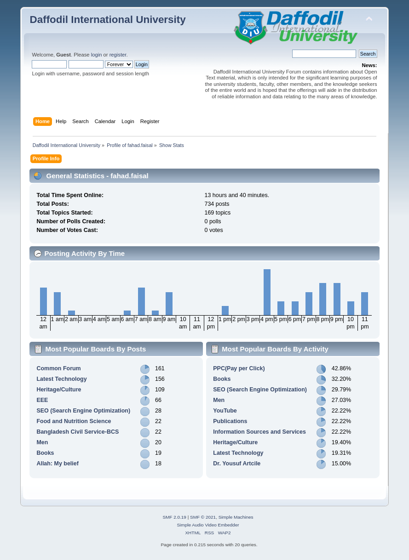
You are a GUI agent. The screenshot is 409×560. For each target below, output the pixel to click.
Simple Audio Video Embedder (208, 524)
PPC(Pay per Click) (239, 368)
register (118, 54)
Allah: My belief (57, 463)
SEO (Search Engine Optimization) (83, 410)
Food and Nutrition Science (73, 421)
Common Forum (58, 368)
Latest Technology (61, 379)
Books (45, 453)
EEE (42, 400)
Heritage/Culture (58, 389)
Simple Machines (236, 517)
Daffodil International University (107, 19)
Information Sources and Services (259, 432)
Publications (230, 421)
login (96, 54)
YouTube (224, 410)
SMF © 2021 (203, 517)
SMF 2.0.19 (174, 517)
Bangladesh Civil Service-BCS (77, 432)
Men (42, 442)
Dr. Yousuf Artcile (236, 463)
